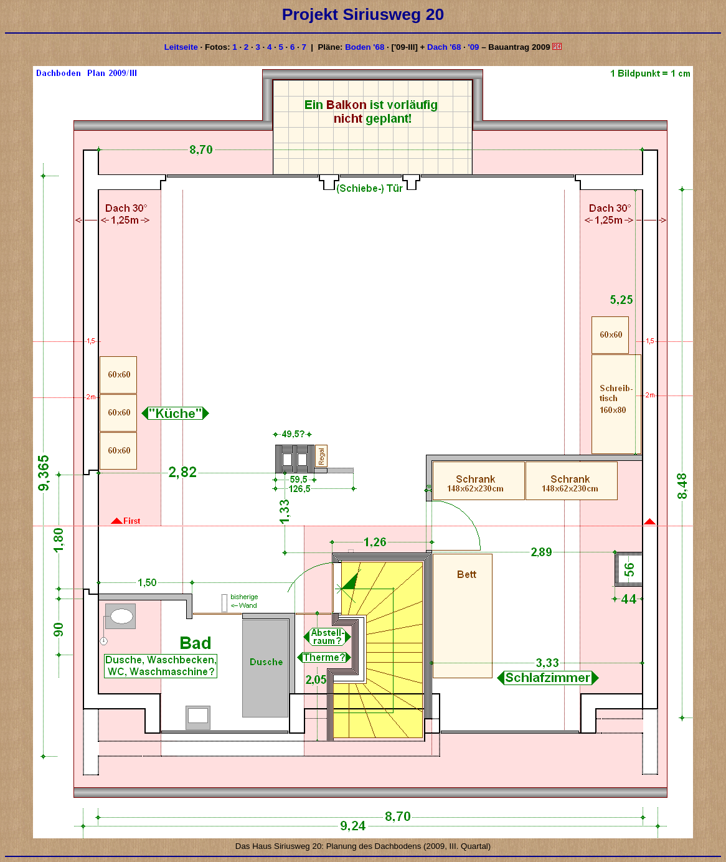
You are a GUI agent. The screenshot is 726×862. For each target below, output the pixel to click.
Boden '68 (364, 47)
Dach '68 (444, 47)
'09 (473, 47)
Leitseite (181, 47)
